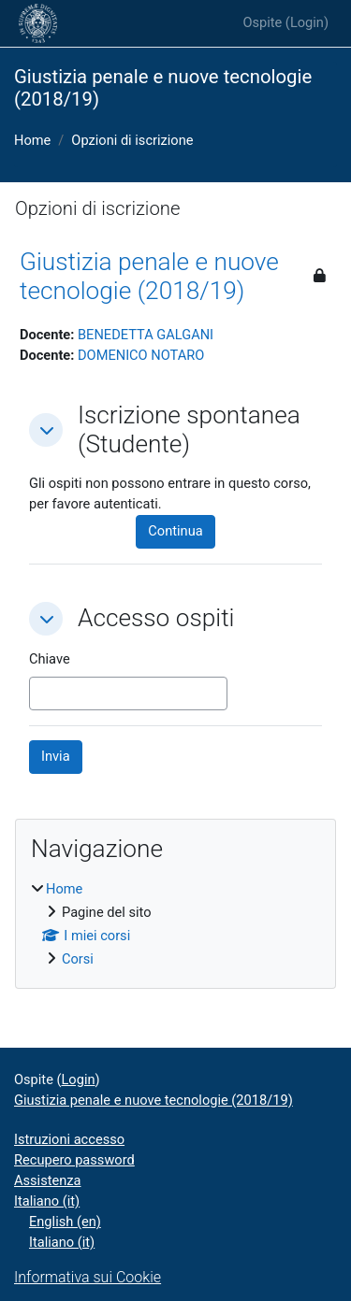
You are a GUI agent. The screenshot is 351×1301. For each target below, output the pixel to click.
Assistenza (47, 1180)
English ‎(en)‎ (65, 1221)
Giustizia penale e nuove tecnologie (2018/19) (149, 277)
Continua (175, 530)
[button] (46, 430)
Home (32, 140)
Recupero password (74, 1159)
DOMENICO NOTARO (141, 355)
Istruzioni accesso (69, 1139)
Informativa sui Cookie (87, 1277)
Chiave (49, 658)
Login (307, 22)
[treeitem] (175, 924)
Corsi (78, 959)
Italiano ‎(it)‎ (47, 1201)
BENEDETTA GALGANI (145, 334)
